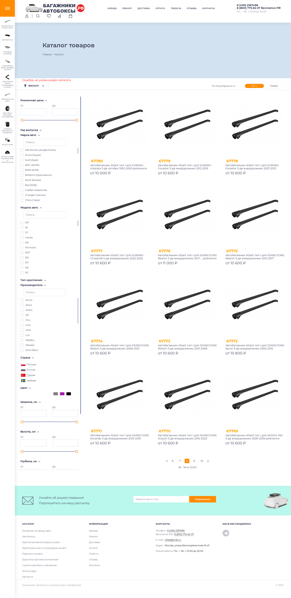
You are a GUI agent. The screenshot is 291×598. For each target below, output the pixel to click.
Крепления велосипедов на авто (41, 542)
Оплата (160, 8)
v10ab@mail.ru (173, 539)
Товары (274, 85)
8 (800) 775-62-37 (184, 534)
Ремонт (127, 8)
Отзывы (192, 8)
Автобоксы (28, 536)
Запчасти (27, 576)
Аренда (112, 8)
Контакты (208, 8)
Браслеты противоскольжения (40, 559)
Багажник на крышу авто (36, 530)
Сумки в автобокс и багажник (39, 565)
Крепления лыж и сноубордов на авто (44, 548)
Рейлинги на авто (32, 553)
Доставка (144, 8)
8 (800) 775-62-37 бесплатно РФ (259, 8)
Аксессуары (29, 571)
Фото (254, 85)
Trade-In (176, 8)
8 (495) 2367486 (247, 5)
